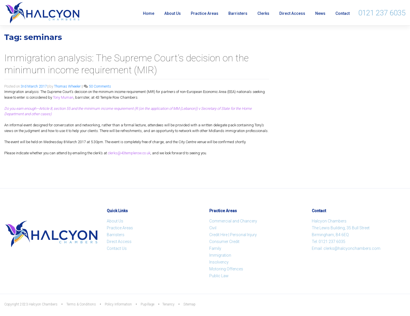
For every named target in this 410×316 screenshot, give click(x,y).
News (320, 13)
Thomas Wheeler (67, 86)
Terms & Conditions (81, 304)
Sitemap (189, 304)
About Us (172, 13)
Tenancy (168, 304)
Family (215, 248)
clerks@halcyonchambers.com (351, 248)
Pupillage (147, 304)
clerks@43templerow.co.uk (129, 153)
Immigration (220, 255)
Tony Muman (63, 97)
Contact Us (117, 248)
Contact (342, 13)
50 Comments (100, 86)
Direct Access (292, 13)
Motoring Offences (226, 269)
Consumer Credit (224, 241)
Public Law (219, 276)
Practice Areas (204, 13)
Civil (212, 228)
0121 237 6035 (381, 13)
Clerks (263, 13)
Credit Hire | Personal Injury (233, 234)
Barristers (237, 13)
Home (148, 13)
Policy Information (118, 304)
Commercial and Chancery (233, 221)
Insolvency (219, 262)
